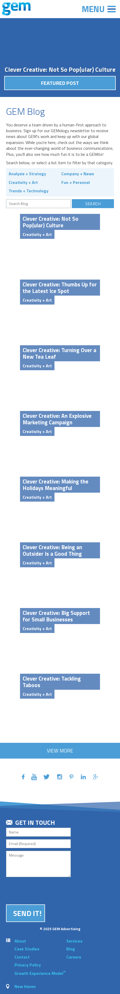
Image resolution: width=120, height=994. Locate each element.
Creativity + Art (23, 182)
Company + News (77, 174)
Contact (22, 957)
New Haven (25, 986)
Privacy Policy (27, 965)
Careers (73, 957)
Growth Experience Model (40, 973)
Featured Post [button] (60, 83)
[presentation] (46, 890)
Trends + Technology (28, 191)
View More (60, 750)
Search (93, 203)
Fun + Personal (75, 182)
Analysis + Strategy (27, 174)
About (20, 941)
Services (74, 941)
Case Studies (26, 949)
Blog (70, 949)
